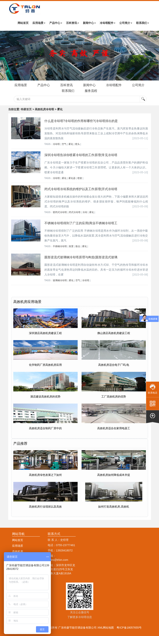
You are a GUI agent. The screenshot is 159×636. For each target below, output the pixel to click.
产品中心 (55, 22)
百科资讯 (72, 22)
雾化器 (71, 178)
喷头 (77, 144)
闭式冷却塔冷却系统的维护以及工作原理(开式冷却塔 (80, 189)
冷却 (85, 212)
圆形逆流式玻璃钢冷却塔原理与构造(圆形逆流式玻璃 (80, 257)
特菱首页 (26, 109)
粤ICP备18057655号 (129, 627)
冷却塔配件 (107, 22)
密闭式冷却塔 (60, 212)
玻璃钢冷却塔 (60, 280)
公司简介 (125, 22)
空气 (64, 144)
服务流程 (91, 90)
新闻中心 (89, 22)
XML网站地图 (105, 627)
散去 (77, 246)
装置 (71, 246)
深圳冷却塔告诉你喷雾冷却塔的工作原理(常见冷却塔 (80, 155)
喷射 (79, 178)
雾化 (70, 144)
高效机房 (17, 551)
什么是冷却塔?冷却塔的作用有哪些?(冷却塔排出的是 (81, 121)
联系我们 (142, 22)
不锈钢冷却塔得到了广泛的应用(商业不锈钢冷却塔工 (80, 223)
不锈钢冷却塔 (60, 246)
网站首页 (23, 22)
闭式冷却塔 (75, 212)
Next (4, 56)
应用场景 (38, 22)
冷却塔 (56, 144)
